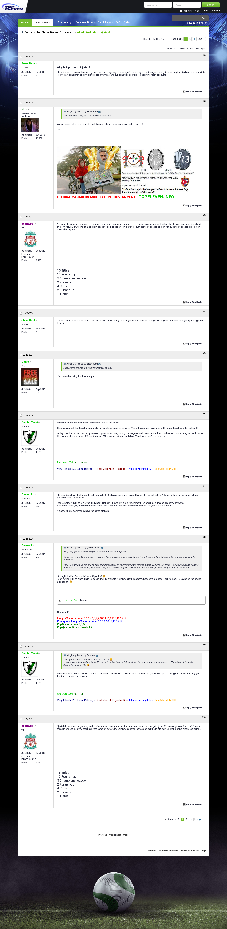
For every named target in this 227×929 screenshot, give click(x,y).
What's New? (43, 22)
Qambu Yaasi (72, 600)
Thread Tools (185, 49)
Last (201, 39)
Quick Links (104, 22)
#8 (204, 537)
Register (216, 11)
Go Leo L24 (65, 462)
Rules (127, 22)
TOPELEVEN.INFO (156, 196)
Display (199, 49)
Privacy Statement (168, 850)
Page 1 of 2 (177, 39)
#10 (204, 717)
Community (64, 22)
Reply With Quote (193, 91)
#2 (204, 101)
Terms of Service (190, 850)
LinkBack (169, 49)
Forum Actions (84, 22)
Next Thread (122, 835)
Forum (25, 22)
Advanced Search (197, 23)
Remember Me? (191, 11)
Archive (152, 850)
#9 (204, 644)
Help (206, 11)
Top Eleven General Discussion (55, 32)
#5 (204, 353)
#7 (204, 486)
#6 (204, 414)
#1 (204, 55)
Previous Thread (106, 835)
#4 (204, 311)
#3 (204, 215)
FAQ (118, 22)
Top (204, 850)
